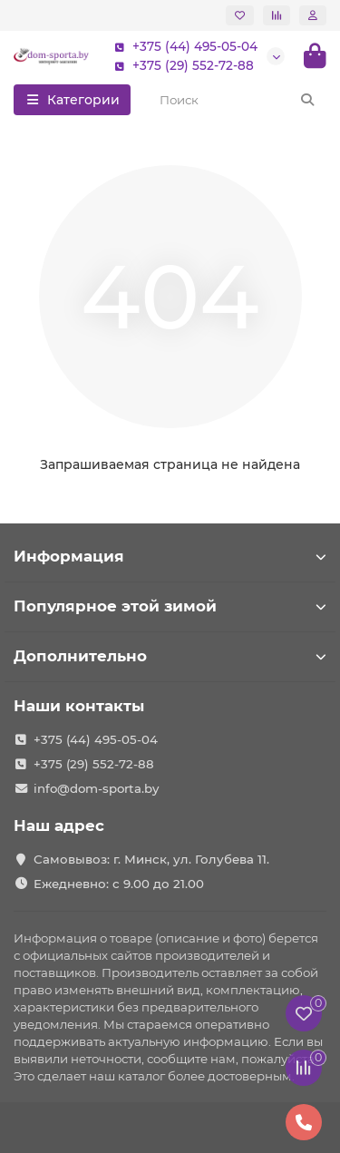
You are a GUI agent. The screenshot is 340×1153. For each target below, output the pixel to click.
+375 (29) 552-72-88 (180, 65)
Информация (170, 556)
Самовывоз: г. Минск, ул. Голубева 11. (151, 859)
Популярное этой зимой (170, 606)
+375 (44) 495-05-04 (182, 46)
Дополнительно (170, 656)
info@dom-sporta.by (96, 788)
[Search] (238, 99)
